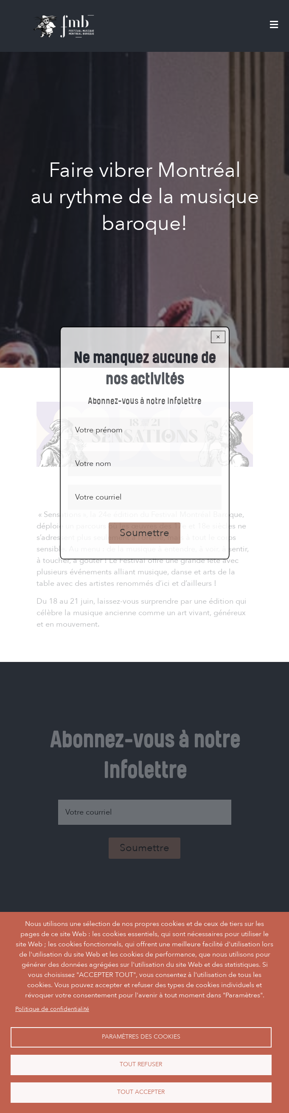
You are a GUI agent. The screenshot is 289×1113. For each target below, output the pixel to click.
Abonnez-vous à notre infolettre (145, 401)
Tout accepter (141, 1092)
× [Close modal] (218, 337)
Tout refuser (141, 1064)
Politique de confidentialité (52, 1009)
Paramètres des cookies (141, 1037)
